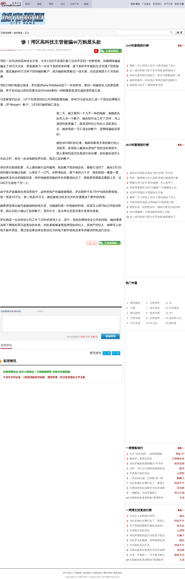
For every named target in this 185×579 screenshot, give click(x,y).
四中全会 (155, 308)
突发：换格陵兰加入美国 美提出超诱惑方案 (154, 178)
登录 (177, 4)
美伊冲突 (155, 313)
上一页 (106, 353)
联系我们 (87, 573)
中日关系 (135, 323)
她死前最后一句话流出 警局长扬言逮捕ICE (153, 80)
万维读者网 (6, 33)
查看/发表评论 (62, 50)
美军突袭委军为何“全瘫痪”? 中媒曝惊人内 (153, 187)
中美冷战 (135, 318)
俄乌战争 (135, 313)
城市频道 (18, 33)
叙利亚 (173, 323)
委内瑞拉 (135, 303)
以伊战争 (155, 318)
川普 (132, 308)
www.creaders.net (8, 50)
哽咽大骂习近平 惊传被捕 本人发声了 (151, 182)
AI (170, 303)
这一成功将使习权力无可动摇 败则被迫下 (153, 70)
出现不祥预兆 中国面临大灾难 (146, 192)
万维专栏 (155, 303)
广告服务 (77, 573)
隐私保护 (118, 573)
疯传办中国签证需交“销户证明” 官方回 (151, 173)
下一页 (116, 353)
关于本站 (67, 573)
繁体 (138, 4)
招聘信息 (97, 573)
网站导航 (107, 573)
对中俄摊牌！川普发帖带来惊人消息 (150, 212)
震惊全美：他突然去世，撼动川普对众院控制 (155, 207)
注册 (182, 4)
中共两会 (174, 308)
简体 (133, 4)
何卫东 (153, 323)
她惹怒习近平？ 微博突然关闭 (146, 85)
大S (171, 313)
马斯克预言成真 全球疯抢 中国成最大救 (152, 202)
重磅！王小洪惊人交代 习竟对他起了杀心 (153, 65)
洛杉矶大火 (175, 318)
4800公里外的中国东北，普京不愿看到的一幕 (155, 75)
